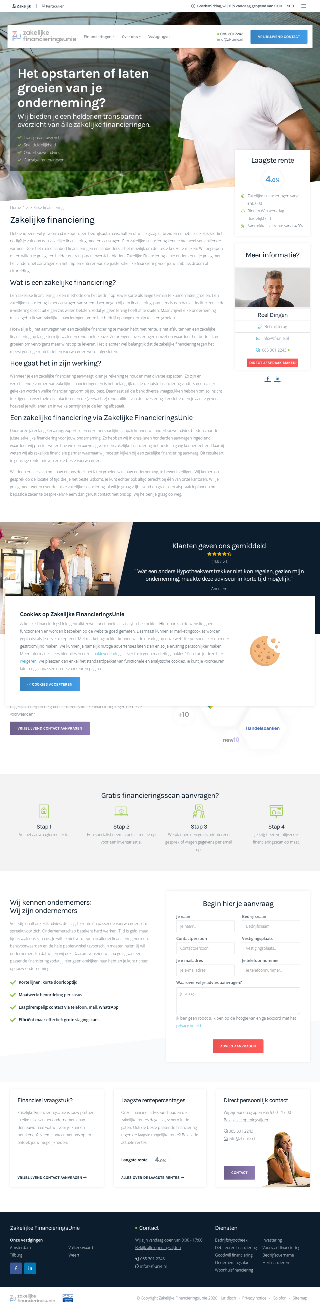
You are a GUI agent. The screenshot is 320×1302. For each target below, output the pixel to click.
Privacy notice (254, 1298)
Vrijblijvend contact (279, 36)
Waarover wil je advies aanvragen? (209, 982)
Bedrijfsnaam (255, 916)
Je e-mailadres (189, 960)
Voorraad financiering (281, 1247)
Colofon (279, 1298)
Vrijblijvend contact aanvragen (50, 728)
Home (15, 207)
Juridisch (228, 1298)
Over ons (131, 36)
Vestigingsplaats (257, 938)
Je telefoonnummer (260, 960)
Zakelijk (21, 6)
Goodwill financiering (233, 1255)
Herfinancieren (275, 1262)
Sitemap (300, 1298)
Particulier (53, 6)
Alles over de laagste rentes (152, 1178)
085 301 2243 (231, 34)
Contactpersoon (191, 938)
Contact (239, 1172)
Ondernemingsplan (232, 1262)
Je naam (184, 916)
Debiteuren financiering (236, 1247)
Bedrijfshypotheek (231, 1240)
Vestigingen (159, 36)
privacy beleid (188, 1025)
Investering (272, 1240)
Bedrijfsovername (278, 1255)
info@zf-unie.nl (230, 39)
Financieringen (99, 36)
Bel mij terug (272, 326)
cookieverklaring (106, 653)
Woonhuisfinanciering (234, 1270)
